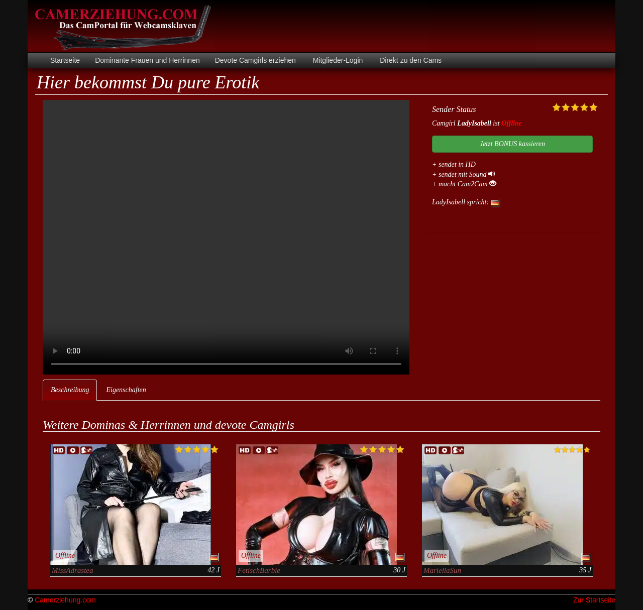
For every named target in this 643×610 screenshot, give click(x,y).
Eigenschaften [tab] (126, 390)
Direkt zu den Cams (410, 60)
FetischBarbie (259, 570)
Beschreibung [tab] (70, 390)
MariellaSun (442, 570)
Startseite (65, 60)
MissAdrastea (72, 570)
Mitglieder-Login (337, 60)
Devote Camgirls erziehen (255, 60)
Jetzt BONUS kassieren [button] (512, 144)
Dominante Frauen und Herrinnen (147, 60)
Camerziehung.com (65, 600)
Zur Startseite (594, 600)
